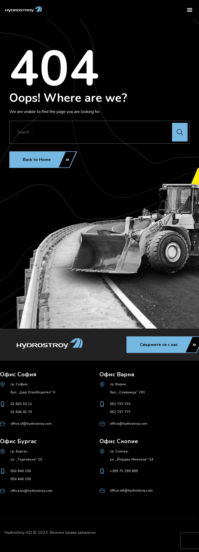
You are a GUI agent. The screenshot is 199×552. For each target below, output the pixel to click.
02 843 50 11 (21, 404)
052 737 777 (120, 412)
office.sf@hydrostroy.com (30, 423)
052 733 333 (120, 404)
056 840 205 (20, 471)
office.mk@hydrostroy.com (131, 490)
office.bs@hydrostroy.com (31, 491)
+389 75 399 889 (124, 471)
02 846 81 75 (21, 412)
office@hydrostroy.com (128, 423)
